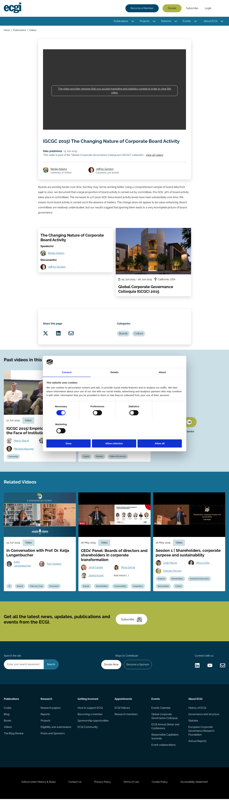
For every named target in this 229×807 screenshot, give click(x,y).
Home (7, 30)
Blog (6, 722)
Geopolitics (138, 594)
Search (220, 8)
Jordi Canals (95, 574)
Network (166, 21)
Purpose (161, 586)
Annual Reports (197, 748)
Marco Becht (21, 448)
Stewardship (163, 594)
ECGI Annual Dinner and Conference (165, 734)
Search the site (12, 663)
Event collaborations (163, 752)
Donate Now (111, 672)
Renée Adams (59, 176)
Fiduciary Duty (36, 594)
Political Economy (118, 464)
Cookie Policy (160, 789)
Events (187, 21)
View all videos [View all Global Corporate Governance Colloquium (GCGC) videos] (154, 161)
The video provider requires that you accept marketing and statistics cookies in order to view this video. (114, 90)
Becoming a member (90, 722)
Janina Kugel (95, 582)
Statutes (193, 728)
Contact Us (74, 789)
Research (46, 706)
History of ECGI (197, 715)
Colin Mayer (170, 570)
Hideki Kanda (128, 448)
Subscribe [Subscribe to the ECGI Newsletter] (131, 626)
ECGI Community (88, 734)
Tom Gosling (54, 571)
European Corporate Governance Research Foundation (201, 738)
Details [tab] (115, 381)
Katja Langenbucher (22, 571)
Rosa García (128, 574)
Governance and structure (203, 722)
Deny (69, 434)
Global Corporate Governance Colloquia (164, 724)
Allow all (160, 434)
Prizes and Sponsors (53, 741)
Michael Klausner (24, 456)
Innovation (54, 594)
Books (7, 728)
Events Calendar (161, 715)
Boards (123, 340)
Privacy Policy (102, 789)
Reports (45, 722)
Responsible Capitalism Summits (165, 744)
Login (208, 8)
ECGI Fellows (122, 715)
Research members (126, 722)
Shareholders (102, 594)
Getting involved (88, 706)
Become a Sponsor (137, 672)
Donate (172, 8)
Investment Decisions (199, 586)
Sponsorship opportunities (93, 728)
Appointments (123, 706)
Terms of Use (131, 789)
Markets (99, 464)
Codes (7, 715)
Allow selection (114, 434)
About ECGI (210, 21)
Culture (138, 340)
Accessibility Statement (194, 789)
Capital (86, 464)
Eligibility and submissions (56, 734)
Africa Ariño (203, 570)
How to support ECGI (90, 715)
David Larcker (55, 448)
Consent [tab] (67, 381)
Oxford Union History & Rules (38, 789)
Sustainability (120, 594)
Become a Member (142, 8)
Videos (32, 30)
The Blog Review (14, 741)
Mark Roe (94, 448)
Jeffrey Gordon (104, 176)
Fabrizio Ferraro (172, 578)
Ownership (13, 464)
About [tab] (162, 381)
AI (9, 594)
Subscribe (192, 8)
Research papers (51, 715)
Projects (144, 21)
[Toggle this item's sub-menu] (133, 21)
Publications (121, 21)
